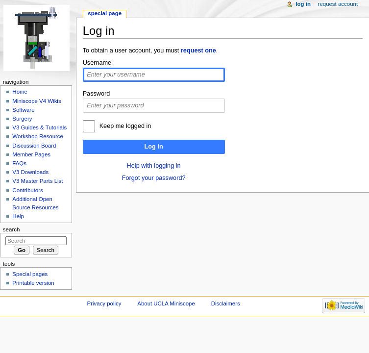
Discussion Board (34, 146)
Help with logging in (154, 165)
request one (198, 50)
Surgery (22, 119)
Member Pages (31, 154)
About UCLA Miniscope (166, 303)
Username (97, 62)
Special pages (30, 274)
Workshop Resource (37, 136)
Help (18, 216)
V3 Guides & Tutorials (39, 127)
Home (19, 92)
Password (96, 93)
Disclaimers (225, 303)
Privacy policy (104, 303)
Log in (154, 146)
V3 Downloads (30, 172)
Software (23, 110)
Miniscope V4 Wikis (36, 101)
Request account (338, 4)
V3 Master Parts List (37, 181)
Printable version (33, 283)
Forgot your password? (154, 178)
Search (11, 229)
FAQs (19, 163)
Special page (105, 13)
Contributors (27, 190)
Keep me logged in (125, 126)
